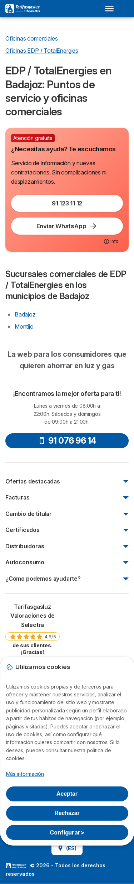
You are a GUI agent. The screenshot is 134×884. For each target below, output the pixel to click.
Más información (25, 774)
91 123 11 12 (67, 203)
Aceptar (67, 794)
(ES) (67, 848)
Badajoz (25, 314)
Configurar (67, 832)
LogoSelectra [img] (16, 865)
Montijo (24, 326)
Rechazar (66, 813)
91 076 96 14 (67, 440)
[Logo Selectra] (22, 8)
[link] (32, 628)
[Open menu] (111, 8)
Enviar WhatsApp (67, 226)
